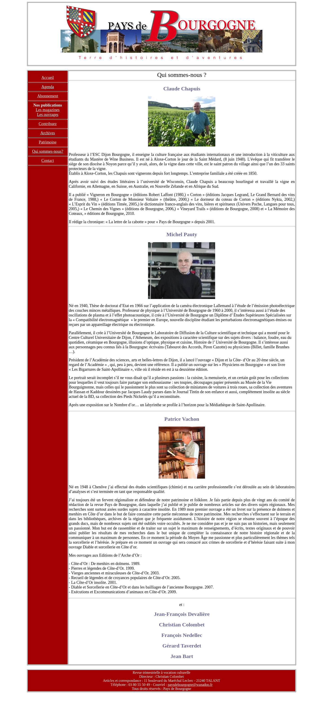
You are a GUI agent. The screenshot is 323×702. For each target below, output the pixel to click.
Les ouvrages (47, 114)
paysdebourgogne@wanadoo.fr (190, 685)
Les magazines (47, 110)
